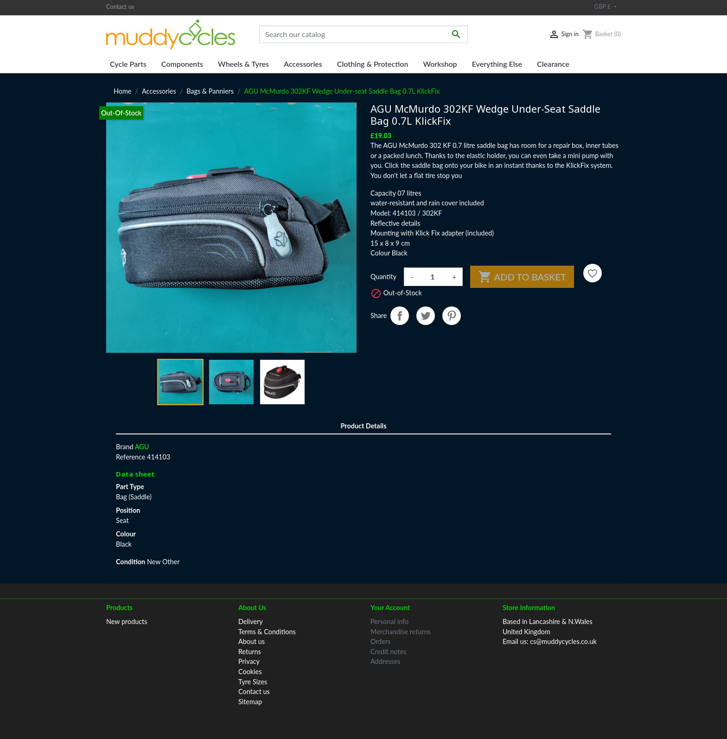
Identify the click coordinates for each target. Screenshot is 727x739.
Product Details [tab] (364, 426)
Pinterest (451, 315)
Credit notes (388, 652)
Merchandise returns (400, 632)
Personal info (389, 621)
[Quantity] (432, 277)
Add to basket (522, 277)
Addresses (385, 661)
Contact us (120, 6)
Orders (380, 641)
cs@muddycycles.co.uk (563, 641)
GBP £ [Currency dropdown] (603, 6)
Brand (125, 447)
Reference (130, 457)
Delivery (250, 621)
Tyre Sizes (252, 682)
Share (399, 315)
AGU (142, 447)
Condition (130, 562)
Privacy (249, 661)
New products (126, 621)
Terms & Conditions (267, 632)
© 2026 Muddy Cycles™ (363, 719)
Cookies (249, 671)
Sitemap (250, 702)
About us (251, 641)
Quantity (383, 276)
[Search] (363, 34)
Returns (249, 652)
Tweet (425, 315)
